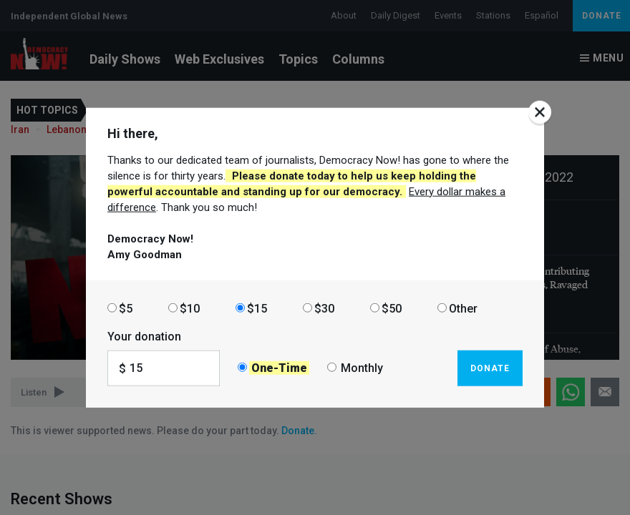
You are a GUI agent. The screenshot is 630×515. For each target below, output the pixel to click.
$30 (324, 308)
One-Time (279, 368)
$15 (257, 308)
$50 (392, 308)
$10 (190, 308)
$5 (125, 308)
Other (463, 308)
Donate (490, 368)
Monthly (362, 368)
